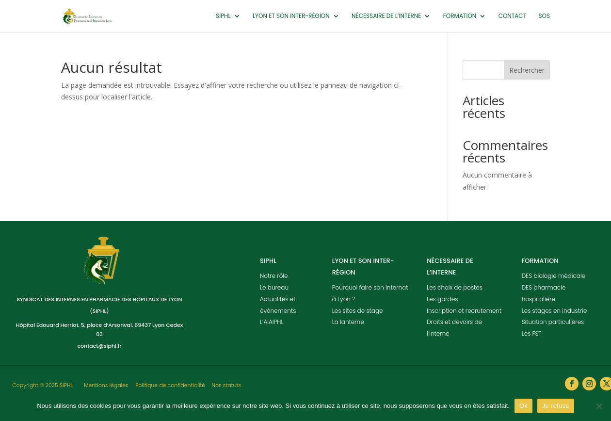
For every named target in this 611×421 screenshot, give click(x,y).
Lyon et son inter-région (291, 16)
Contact (512, 16)
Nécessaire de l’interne (386, 16)
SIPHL (223, 16)
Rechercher (527, 70)
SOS (544, 16)
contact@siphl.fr (99, 346)
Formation (460, 16)
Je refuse (555, 405)
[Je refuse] (599, 406)
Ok (523, 405)
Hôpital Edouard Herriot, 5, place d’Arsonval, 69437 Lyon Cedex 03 (99, 329)
